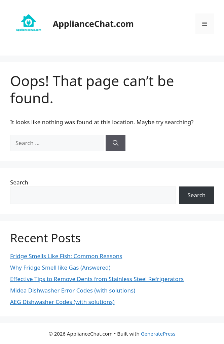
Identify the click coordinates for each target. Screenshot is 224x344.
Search (19, 182)
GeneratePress (158, 333)
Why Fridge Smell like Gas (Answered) (60, 267)
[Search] (115, 143)
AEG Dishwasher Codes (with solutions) (62, 302)
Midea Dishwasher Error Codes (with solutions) (72, 290)
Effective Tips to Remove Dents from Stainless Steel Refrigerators (97, 279)
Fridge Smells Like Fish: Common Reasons (66, 256)
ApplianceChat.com (93, 23)
